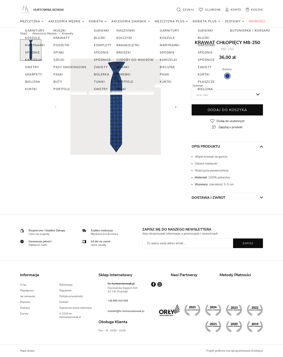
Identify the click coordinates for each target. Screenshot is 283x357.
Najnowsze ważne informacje (75, 308)
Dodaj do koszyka (227, 110)
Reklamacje (65, 285)
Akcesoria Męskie (64, 21)
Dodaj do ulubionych (230, 121)
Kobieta (96, 21)
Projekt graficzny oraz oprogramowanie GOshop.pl (234, 351)
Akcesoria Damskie (129, 21)
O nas (23, 285)
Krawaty (67, 33)
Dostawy (25, 308)
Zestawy (233, 21)
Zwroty (24, 313)
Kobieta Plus (205, 21)
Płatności (25, 302)
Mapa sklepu (27, 351)
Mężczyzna (30, 21)
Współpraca (27, 290)
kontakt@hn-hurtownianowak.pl (126, 311)
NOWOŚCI (257, 21)
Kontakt (63, 302)
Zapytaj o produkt (230, 127)
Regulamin (65, 290)
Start (23, 33)
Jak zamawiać (27, 296)
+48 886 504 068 (118, 301)
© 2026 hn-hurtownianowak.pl (70, 315)
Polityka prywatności (71, 296)
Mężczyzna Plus (169, 21)
